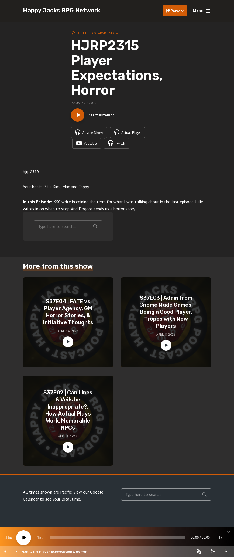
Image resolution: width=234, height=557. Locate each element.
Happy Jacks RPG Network (61, 10)
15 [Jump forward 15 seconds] (39, 537)
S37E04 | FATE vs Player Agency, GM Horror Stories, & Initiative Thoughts (68, 312)
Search (95, 226)
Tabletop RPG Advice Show (97, 33)
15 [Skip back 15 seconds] (8, 537)
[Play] (23, 537)
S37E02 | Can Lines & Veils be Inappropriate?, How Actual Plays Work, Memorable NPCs (67, 410)
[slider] (117, 537)
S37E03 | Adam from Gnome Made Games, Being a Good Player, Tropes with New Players (166, 312)
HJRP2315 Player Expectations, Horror (54, 551)
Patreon (178, 10)
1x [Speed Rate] (221, 537)
